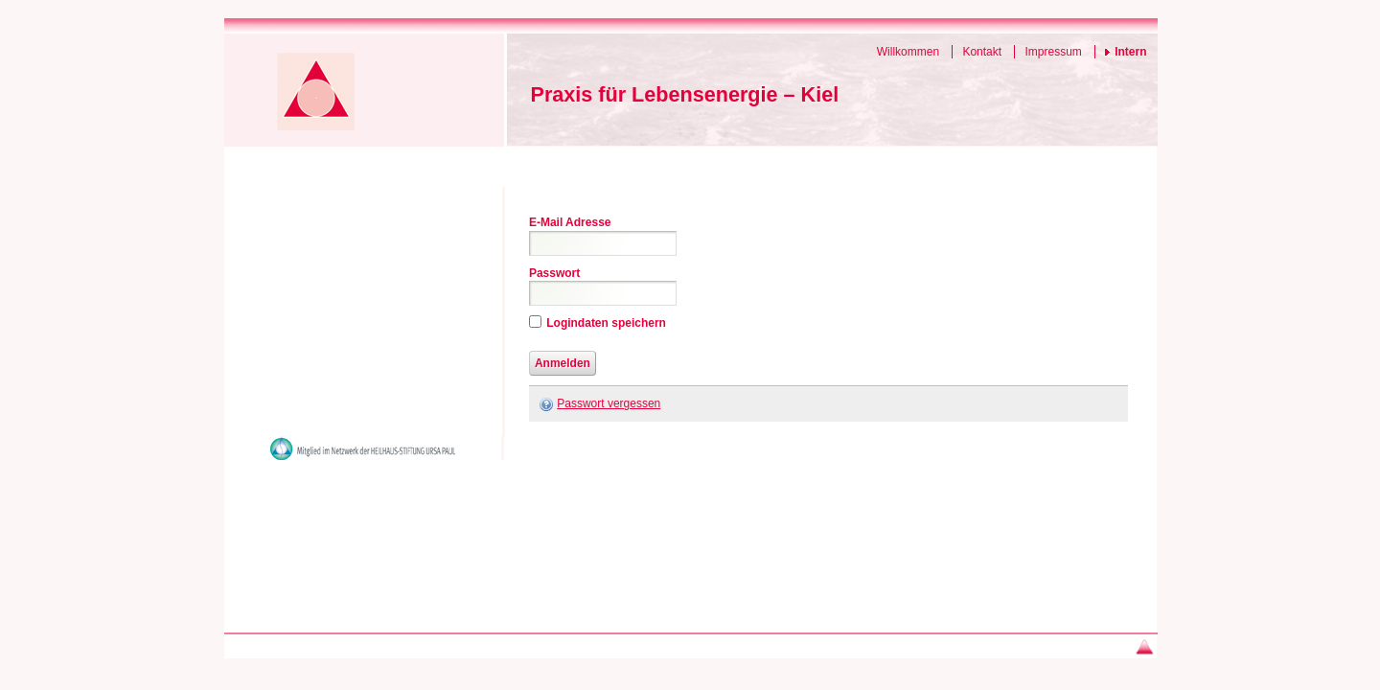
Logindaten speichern (606, 323)
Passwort (554, 273)
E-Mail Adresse (570, 222)
